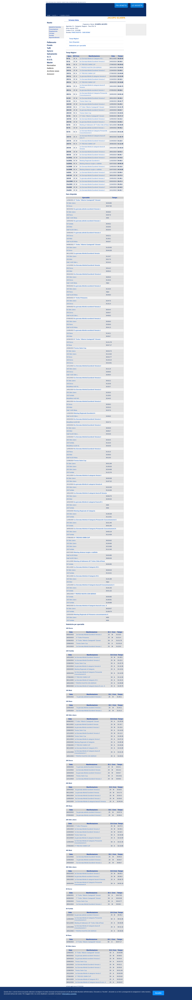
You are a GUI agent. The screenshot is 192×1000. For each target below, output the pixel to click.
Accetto (158, 993)
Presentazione (53, 29)
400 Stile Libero (71, 277)
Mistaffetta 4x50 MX (73, 398)
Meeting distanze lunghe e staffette (91, 163)
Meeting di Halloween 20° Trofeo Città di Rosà (94, 125)
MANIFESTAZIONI (55, 27)
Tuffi (49, 48)
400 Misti (69, 271)
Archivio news (53, 71)
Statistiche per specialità (77, 45)
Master (50, 63)
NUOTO (54, 15)
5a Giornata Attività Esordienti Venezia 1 (92, 181)
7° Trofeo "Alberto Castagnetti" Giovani (87, 721)
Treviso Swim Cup (85, 101)
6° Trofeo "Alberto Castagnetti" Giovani (88, 895)
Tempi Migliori (74, 38)
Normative (51, 65)
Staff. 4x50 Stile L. (72, 262)
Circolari (51, 33)
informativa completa (69, 994)
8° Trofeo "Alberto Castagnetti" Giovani (92, 107)
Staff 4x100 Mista (72, 241)
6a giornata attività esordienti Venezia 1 (92, 128)
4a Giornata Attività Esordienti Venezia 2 (92, 98)
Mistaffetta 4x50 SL (73, 386)
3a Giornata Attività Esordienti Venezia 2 (92, 187)
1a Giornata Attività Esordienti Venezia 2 (92, 172)
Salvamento (52, 54)
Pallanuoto (51, 42)
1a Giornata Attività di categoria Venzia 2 (87, 739)
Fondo (50, 45)
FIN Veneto (121, 5)
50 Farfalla (70, 224)
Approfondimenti (54, 37)
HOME (48, 15)
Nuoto (49, 23)
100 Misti (69, 238)
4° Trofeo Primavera (82, 637)
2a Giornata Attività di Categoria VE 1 (86, 748)
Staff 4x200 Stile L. (72, 558)
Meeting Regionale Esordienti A (89, 160)
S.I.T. (49, 57)
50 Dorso (69, 206)
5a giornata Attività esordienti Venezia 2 (92, 110)
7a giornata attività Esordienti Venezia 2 (92, 178)
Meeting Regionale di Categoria (84, 669)
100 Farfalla (70, 395)
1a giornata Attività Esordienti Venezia (86, 724)
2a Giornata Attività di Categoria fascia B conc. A (90, 686)
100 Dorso (70, 280)
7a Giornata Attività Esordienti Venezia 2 (92, 70)
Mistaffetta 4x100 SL (73, 446)
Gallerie (50, 68)
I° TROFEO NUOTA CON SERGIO (91, 67)
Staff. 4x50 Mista (72, 218)
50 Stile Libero (71, 203)
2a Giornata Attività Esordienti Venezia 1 (92, 190)
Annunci (50, 74)
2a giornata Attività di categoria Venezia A (93, 76)
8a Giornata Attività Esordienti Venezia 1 (92, 104)
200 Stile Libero (71, 301)
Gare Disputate (74, 42)
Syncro (50, 51)
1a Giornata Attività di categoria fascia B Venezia (90, 801)
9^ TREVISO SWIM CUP (87, 64)
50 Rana (69, 345)
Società (51, 35)
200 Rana (70, 215)
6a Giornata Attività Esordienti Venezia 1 (92, 61)
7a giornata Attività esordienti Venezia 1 (88, 707)
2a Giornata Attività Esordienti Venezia (88, 770)
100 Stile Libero (71, 247)
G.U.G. (50, 60)
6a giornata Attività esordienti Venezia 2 (92, 90)
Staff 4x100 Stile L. (72, 229)
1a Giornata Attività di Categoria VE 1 (91, 58)
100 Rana (70, 333)
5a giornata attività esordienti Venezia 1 (89, 812)
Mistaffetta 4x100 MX (73, 422)
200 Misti (69, 227)
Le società (137, 5)
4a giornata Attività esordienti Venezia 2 (87, 727)
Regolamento (53, 31)
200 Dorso (70, 235)
